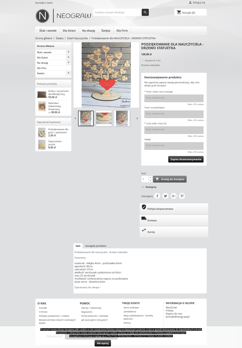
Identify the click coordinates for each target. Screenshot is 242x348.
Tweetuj (165, 196)
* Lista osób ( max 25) (155, 123)
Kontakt (43, 307)
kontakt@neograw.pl (178, 316)
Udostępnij (157, 196)
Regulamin (86, 311)
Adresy (127, 322)
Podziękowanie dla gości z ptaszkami (58, 131)
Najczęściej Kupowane (48, 122)
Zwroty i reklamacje (91, 307)
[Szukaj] (121, 12)
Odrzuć (141, 343)
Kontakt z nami (44, 2)
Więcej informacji (124, 343)
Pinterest (182, 196)
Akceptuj (103, 343)
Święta (105, 30)
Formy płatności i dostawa (94, 315)
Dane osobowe (131, 307)
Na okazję (88, 30)
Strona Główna (45, 45)
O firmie (43, 311)
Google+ (174, 196)
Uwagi (147, 139)
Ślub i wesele (47, 30)
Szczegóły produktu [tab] (95, 245)
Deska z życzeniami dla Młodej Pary (58, 92)
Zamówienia (130, 311)
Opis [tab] (78, 245)
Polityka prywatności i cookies (54, 315)
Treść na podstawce (154, 107)
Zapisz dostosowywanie (186, 159)
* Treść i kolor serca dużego (158, 91)
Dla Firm (122, 30)
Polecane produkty (47, 83)
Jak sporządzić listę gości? (94, 319)
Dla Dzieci (69, 30)
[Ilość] (145, 179)
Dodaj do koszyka (169, 179)
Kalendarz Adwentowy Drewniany (54, 106)
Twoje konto (131, 303)
